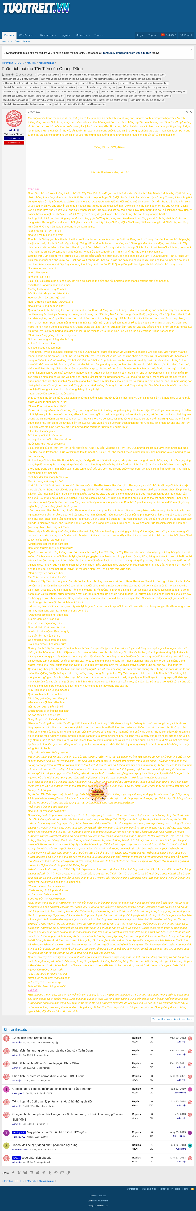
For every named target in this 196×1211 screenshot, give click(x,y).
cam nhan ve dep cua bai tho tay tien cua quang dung (66, 79)
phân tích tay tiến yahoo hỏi (15, 100)
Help (177, 1189)
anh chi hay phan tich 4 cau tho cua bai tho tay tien (85, 75)
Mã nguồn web (43, 1162)
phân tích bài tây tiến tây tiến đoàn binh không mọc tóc (80, 104)
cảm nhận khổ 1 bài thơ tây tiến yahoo (20, 79)
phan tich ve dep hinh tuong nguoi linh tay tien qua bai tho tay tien (97, 100)
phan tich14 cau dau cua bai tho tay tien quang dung (27, 104)
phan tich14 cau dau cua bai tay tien (147, 100)
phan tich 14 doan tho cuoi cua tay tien (21, 87)
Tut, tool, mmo (43, 1080)
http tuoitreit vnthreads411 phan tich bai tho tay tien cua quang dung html (127, 79)
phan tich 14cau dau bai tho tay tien (58, 87)
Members (81, 35)
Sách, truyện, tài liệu (45, 1106)
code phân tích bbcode (36, 1157)
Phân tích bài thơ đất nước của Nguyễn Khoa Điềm (45, 1063)
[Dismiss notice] (190, 50)
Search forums (22, 41)
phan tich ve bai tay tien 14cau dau (47, 100)
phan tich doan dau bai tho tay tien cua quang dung (90, 96)
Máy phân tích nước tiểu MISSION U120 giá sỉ (57, 1132)
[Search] (186, 35)
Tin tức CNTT (46, 1093)
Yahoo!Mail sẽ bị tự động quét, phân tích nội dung (44, 1145)
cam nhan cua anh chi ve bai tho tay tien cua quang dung (138, 75)
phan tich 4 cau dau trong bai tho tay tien (96, 87)
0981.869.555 (100, 1196)
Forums (9, 35)
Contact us (132, 1189)
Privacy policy (166, 1189)
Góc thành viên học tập (47, 1042)
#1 (191, 112)
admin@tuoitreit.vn (100, 1201)
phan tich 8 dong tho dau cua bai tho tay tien (23, 91)
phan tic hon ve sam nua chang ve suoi (58, 83)
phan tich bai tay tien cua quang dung (118, 91)
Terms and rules (148, 1189)
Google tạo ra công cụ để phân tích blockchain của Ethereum (52, 1088)
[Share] (186, 112)
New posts (7, 41)
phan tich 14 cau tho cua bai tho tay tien (98, 83)
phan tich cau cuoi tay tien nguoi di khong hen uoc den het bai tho (33, 96)
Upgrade (66, 35)
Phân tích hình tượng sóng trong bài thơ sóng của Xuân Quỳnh (53, 1050)
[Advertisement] (65, 23)
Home (185, 1189)
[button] (35, 35)
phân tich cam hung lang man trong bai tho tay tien (162, 91)
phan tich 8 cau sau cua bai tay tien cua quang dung (143, 87)
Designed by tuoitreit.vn (98, 1206)
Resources (46, 35)
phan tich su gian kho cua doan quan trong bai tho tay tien (144, 96)
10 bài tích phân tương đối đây (32, 1038)
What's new (25, 35)
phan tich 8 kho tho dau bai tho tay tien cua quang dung (73, 91)
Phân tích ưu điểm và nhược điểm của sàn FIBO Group (48, 1076)
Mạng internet (43, 1055)
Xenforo (44, 1137)
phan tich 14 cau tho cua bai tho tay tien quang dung (144, 83)
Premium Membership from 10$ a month (126, 52)
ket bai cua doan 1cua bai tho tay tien (20, 83)
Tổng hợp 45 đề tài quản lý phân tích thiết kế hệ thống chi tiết (52, 1101)
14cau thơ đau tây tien (48, 75)
